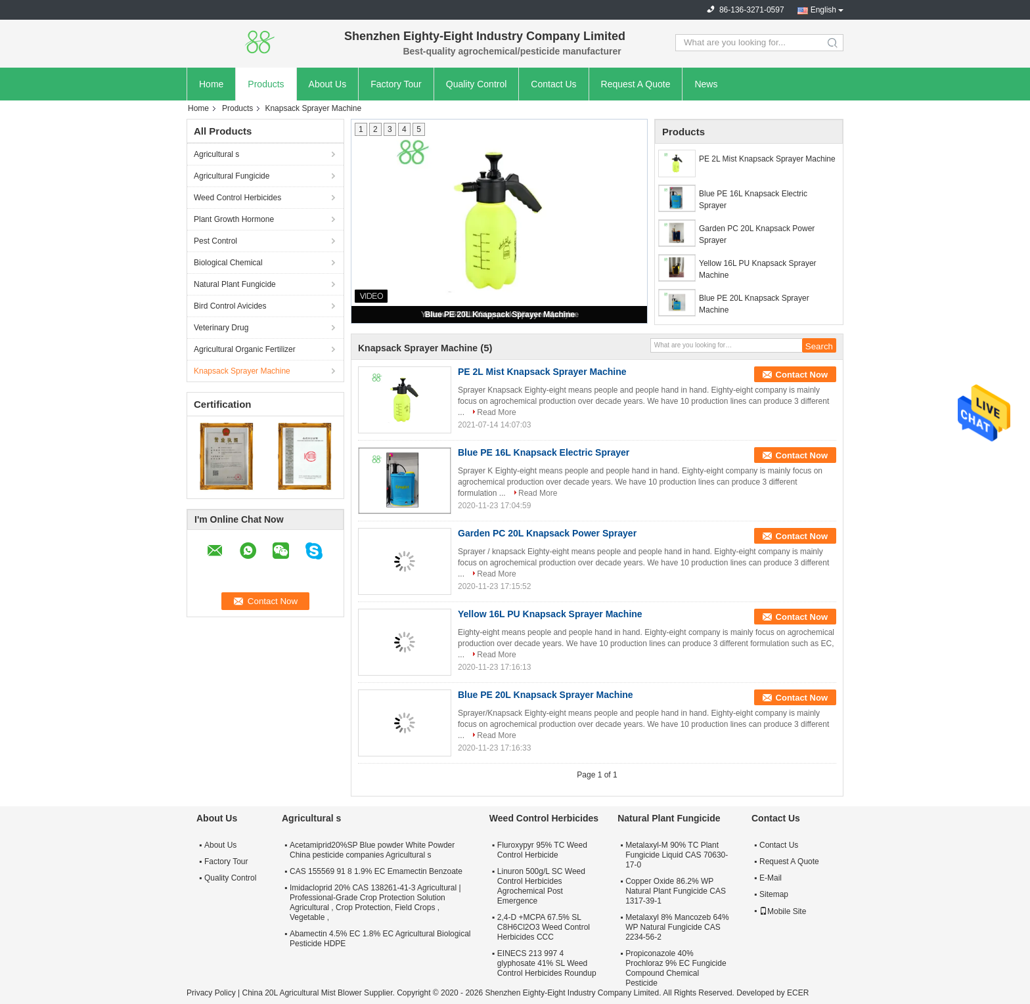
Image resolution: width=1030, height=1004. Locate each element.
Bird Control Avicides (230, 306)
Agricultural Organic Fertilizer (245, 349)
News (705, 84)
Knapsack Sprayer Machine (242, 371)
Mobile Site (782, 911)
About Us (328, 84)
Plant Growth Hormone (234, 219)
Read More (496, 412)
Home (211, 84)
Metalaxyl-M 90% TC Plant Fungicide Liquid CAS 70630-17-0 (676, 854)
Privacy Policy (211, 992)
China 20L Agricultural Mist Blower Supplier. (319, 992)
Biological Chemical (228, 262)
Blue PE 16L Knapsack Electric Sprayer (753, 199)
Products (266, 84)
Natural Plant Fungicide (235, 284)
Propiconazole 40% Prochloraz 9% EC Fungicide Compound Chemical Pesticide (675, 968)
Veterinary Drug (221, 327)
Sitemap (773, 894)
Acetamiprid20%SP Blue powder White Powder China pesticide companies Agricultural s (372, 850)
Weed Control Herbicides (237, 197)
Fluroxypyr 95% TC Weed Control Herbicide (542, 850)
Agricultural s (216, 154)
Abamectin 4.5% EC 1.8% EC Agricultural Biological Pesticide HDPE (380, 938)
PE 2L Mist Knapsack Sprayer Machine (767, 159)
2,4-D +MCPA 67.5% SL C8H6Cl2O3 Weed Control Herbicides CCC (543, 927)
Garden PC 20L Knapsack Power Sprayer (757, 234)
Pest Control (215, 241)
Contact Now (802, 375)
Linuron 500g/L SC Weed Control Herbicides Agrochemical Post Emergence (541, 886)
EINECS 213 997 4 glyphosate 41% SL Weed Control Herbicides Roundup (546, 963)
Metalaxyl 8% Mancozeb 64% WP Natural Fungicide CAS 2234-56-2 (676, 927)
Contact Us (553, 84)
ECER (798, 992)
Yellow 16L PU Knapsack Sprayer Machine (758, 269)
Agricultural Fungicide (231, 176)
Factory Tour (396, 84)
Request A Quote (636, 84)
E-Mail (770, 878)
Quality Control (476, 84)
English (823, 9)
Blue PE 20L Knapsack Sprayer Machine (500, 314)
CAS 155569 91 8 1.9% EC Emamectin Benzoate (376, 871)
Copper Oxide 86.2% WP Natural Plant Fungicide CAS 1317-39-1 (675, 891)
